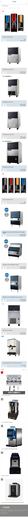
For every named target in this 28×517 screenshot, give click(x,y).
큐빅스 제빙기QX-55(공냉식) (8, 330)
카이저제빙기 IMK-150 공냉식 (8, 102)
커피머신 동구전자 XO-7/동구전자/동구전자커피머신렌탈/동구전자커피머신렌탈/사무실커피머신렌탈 (13, 502)
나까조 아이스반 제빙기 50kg (8, 199)
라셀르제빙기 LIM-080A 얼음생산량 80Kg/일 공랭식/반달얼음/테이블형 (14, 232)
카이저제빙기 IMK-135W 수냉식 (8, 69)
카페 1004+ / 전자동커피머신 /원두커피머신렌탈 (7, 422)
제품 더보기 (24, 369)
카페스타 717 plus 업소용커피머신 (5, 475)
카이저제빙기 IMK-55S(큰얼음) (8, 167)
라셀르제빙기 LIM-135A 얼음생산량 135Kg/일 (11, 264)
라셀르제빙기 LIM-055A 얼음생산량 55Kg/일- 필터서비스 (13, 297)
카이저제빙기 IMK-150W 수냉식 (8, 134)
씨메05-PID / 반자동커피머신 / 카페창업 (6, 395)
